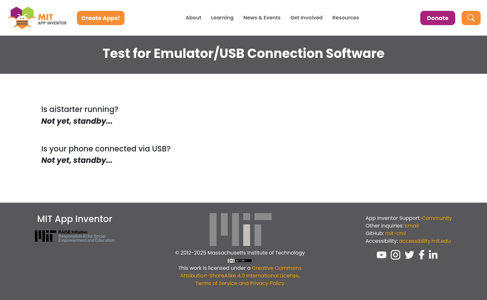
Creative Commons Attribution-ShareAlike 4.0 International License (240, 271)
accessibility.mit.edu (425, 241)
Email (412, 225)
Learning (222, 17)
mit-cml (395, 233)
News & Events (262, 17)
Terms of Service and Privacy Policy (240, 283)
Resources (345, 17)
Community (437, 218)
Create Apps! (100, 18)
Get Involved (306, 17)
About (193, 17)
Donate (437, 18)
